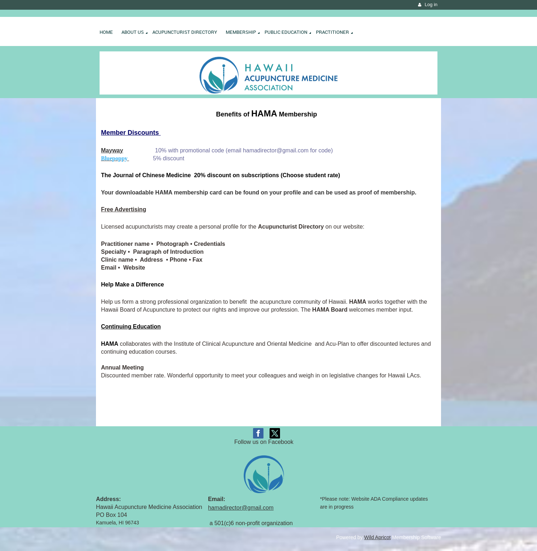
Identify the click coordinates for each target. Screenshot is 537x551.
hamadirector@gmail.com (241, 508)
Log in (431, 4)
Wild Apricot (377, 537)
